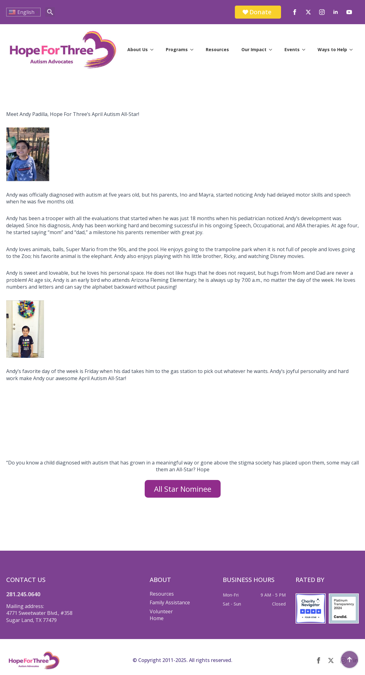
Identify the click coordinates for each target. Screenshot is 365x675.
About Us (137, 49)
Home (157, 618)
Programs (177, 49)
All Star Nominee (182, 489)
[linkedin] (335, 12)
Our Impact (253, 49)
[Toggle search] (50, 12)
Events (292, 49)
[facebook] (294, 12)
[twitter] (308, 12)
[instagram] (321, 12)
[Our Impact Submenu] (272, 49)
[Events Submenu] (305, 49)
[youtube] (349, 12)
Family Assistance (170, 602)
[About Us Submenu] (154, 49)
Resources (217, 49)
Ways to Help (332, 49)
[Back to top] (349, 659)
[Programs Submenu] (194, 49)
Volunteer (161, 611)
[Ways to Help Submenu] (353, 49)
